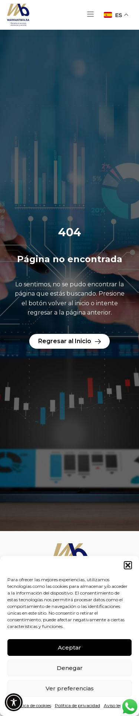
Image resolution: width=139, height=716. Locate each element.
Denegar (70, 667)
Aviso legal (115, 705)
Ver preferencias (70, 688)
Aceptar (69, 647)
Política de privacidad (77, 705)
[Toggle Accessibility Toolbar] (14, 702)
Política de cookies (32, 705)
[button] (128, 565)
